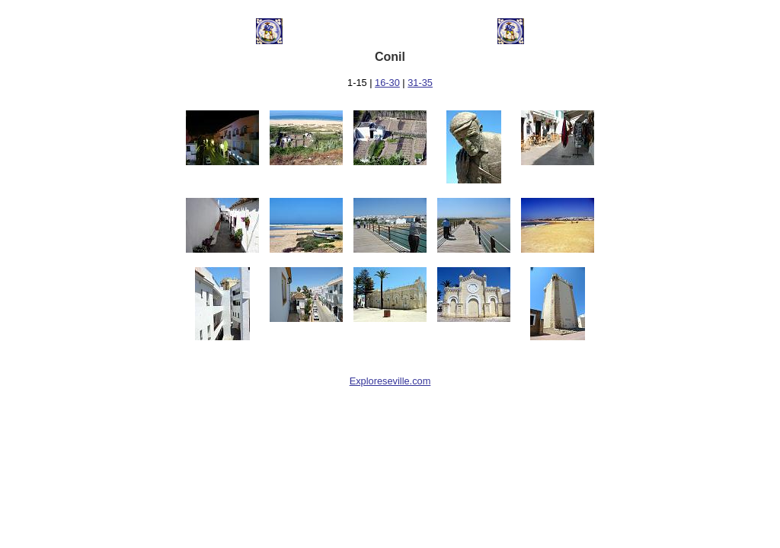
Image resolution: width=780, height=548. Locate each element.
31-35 (420, 82)
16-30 (387, 82)
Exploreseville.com (390, 381)
